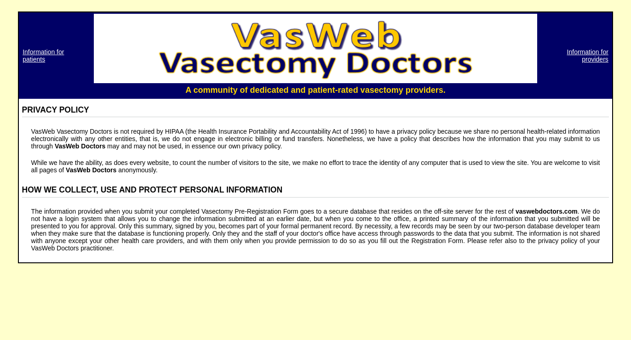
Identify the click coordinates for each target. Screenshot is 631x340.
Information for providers (587, 55)
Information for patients (43, 55)
